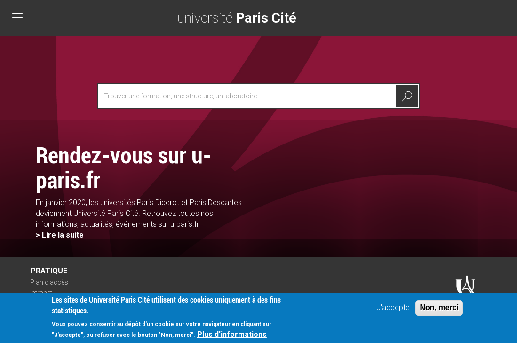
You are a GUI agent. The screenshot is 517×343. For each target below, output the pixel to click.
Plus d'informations (232, 336)
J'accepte (393, 310)
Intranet (41, 292)
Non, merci (439, 310)
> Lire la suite (60, 235)
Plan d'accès (49, 282)
